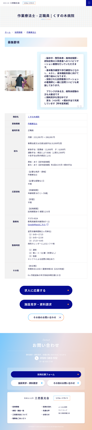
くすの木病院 (33, 116)
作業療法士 (32, 123)
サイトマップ (62, 410)
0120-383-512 (48, 358)
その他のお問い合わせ (44, 317)
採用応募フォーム (46, 374)
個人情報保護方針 (64, 413)
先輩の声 (46, 410)
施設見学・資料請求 (38, 304)
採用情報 (15, 406)
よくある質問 (62, 407)
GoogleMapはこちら (37, 224)
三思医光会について (19, 414)
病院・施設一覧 (18, 410)
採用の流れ (47, 406)
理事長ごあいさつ (19, 418)
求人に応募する (35, 290)
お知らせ (46, 414)
